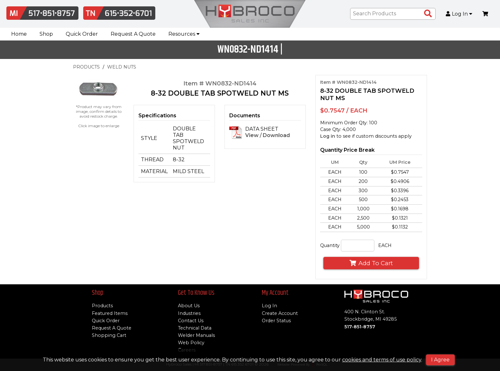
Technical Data (194, 328)
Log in (327, 136)
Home (19, 34)
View (252, 135)
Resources (184, 34)
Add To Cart (371, 263)
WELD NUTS (121, 67)
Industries (189, 313)
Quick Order (82, 34)
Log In (459, 14)
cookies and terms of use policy (381, 360)
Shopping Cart (109, 335)
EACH (385, 245)
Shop (46, 34)
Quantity (330, 245)
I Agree (440, 360)
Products (102, 306)
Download (276, 135)
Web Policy (191, 343)
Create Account (280, 313)
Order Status (276, 321)
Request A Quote (133, 34)
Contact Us (190, 321)
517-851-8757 (359, 327)
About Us (189, 306)
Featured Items (110, 313)
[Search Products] (428, 13)
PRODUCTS (86, 67)
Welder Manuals (196, 335)
